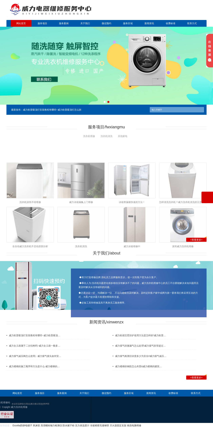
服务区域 (128, 23)
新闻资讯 (149, 23)
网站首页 (21, 23)
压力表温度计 (82, 425)
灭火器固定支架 (118, 425)
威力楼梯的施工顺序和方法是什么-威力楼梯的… (34, 371)
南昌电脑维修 (134, 425)
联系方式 (192, 23)
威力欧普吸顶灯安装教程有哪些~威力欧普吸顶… (34, 340)
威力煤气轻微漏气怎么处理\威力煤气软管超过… (140, 350)
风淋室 (36, 425)
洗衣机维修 (89, 136)
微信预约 (106, 23)
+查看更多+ (198, 239)
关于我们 (85, 23)
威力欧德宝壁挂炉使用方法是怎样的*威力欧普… (140, 340)
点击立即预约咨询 (182, 12)
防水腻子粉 (68, 425)
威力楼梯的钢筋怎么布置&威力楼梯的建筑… (138, 371)
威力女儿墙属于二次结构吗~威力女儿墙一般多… (34, 350)
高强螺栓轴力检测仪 (51, 425)
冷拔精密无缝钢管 (99, 425)
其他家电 (122, 136)
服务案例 (64, 23)
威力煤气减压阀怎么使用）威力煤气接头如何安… (35, 360)
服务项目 (42, 23)
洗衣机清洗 (106, 136)
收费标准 (170, 23)
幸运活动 (200, 416)
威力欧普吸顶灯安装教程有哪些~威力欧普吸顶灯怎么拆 (52, 109)
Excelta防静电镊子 (22, 425)
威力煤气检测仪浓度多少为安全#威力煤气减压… (140, 360)
